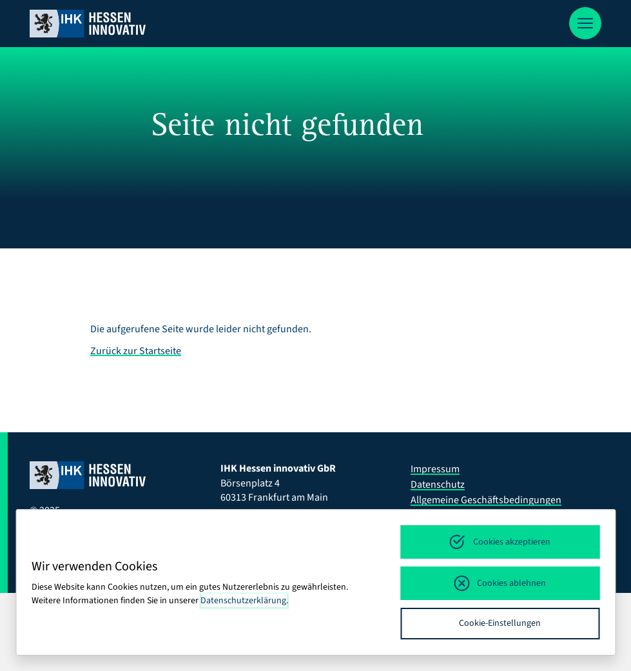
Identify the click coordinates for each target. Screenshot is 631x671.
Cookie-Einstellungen (500, 623)
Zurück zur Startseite (135, 351)
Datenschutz (438, 484)
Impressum (435, 469)
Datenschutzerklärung (243, 600)
